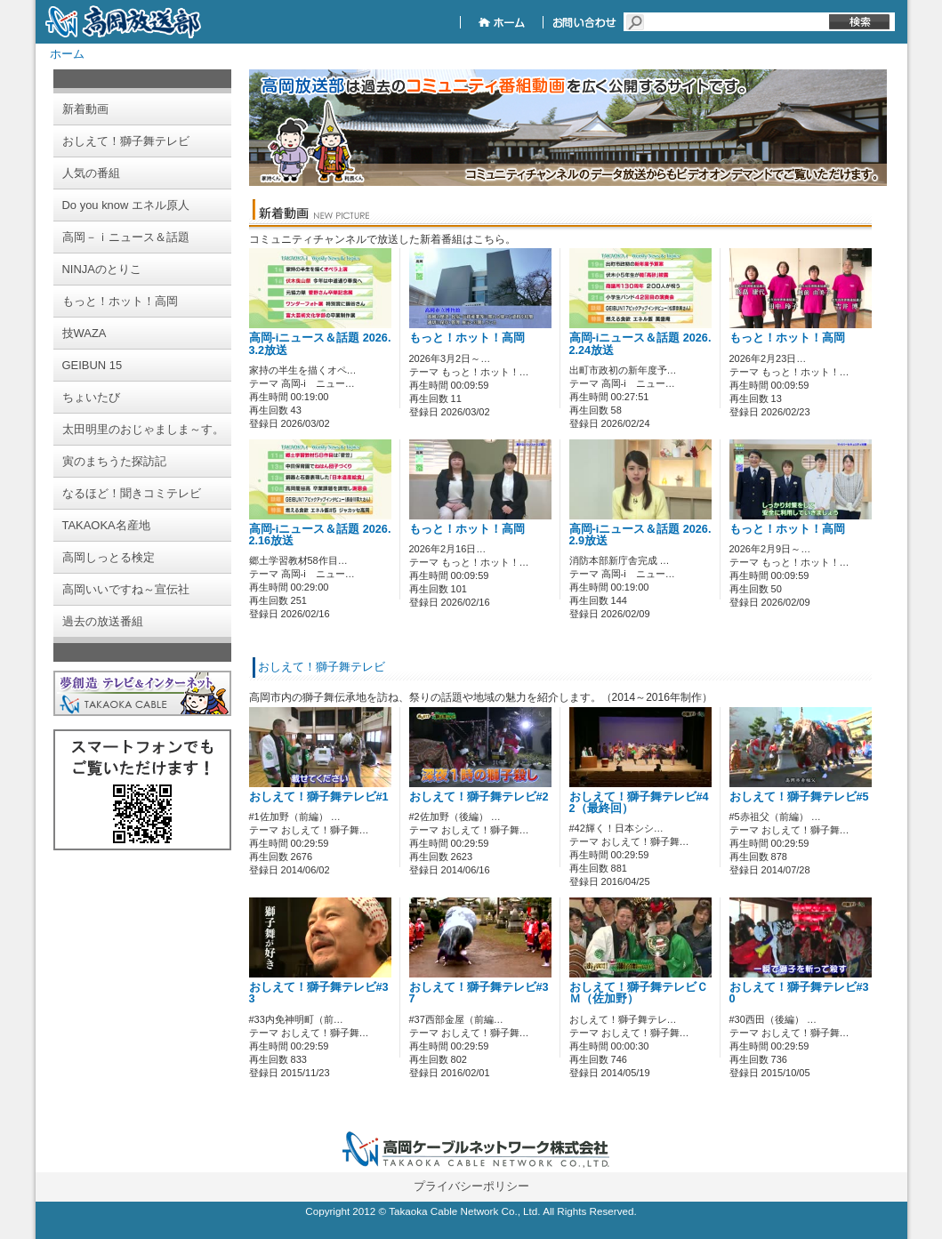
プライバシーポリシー (471, 1186)
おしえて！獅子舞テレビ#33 (319, 993)
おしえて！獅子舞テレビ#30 (799, 993)
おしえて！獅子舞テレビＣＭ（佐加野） (638, 993)
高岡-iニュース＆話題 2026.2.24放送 (640, 344)
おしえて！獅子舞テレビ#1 (319, 797)
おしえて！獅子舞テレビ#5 (799, 797)
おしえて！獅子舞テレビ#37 (479, 993)
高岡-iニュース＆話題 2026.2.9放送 (640, 535)
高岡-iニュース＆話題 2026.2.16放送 (320, 535)
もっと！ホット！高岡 (467, 338)
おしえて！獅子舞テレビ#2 (479, 797)
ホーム (67, 53)
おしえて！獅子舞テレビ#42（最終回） (639, 803)
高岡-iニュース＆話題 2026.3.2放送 (320, 344)
